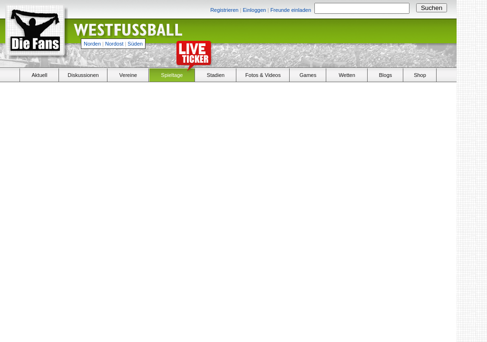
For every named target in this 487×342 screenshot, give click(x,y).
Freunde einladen (290, 10)
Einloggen (254, 10)
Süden (135, 44)
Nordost (114, 44)
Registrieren (224, 10)
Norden (92, 44)
